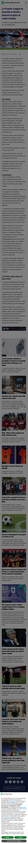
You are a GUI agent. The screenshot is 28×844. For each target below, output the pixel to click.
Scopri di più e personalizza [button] (14, 841)
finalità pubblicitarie (5, 817)
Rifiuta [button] (7, 837)
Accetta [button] (20, 837)
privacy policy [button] (12, 801)
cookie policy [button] (23, 807)
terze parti (24, 808)
